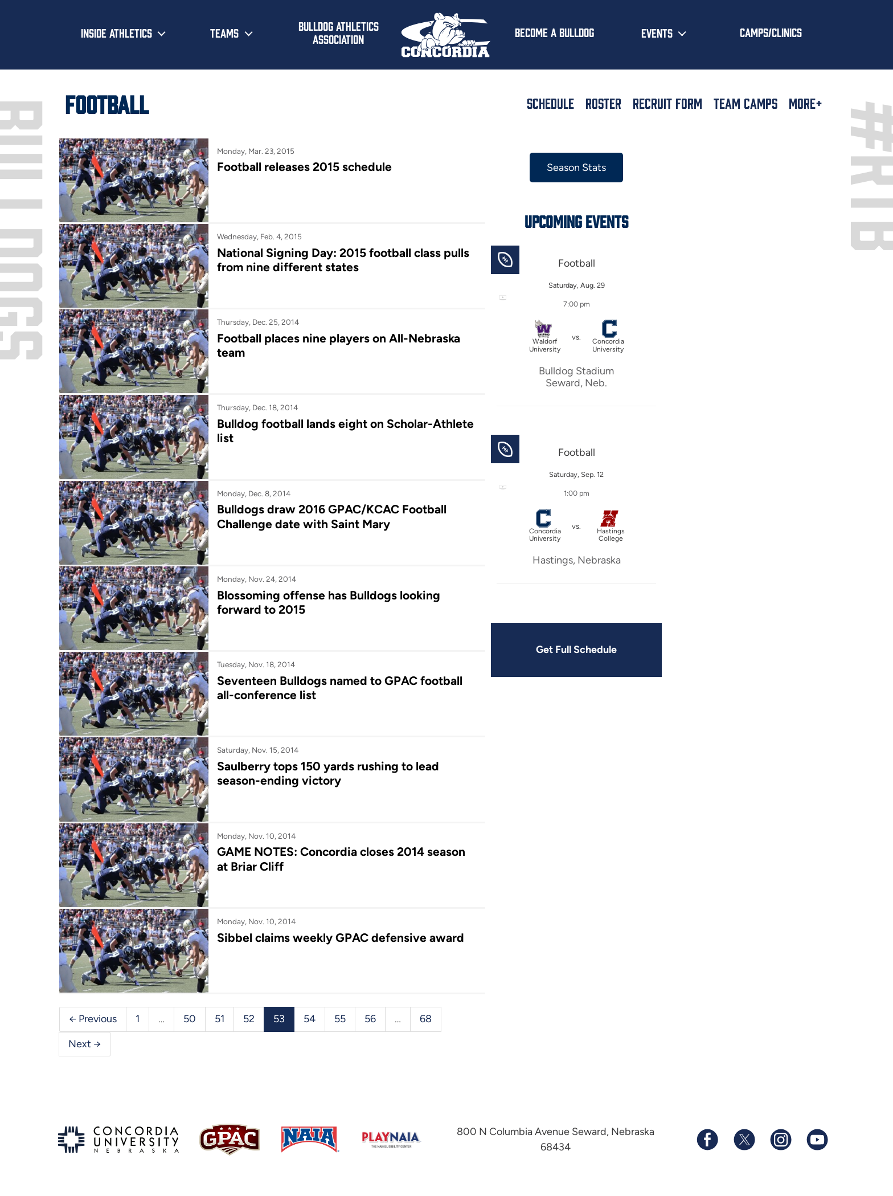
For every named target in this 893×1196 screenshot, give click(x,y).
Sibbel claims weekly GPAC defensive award (340, 937)
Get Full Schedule (576, 649)
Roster (603, 103)
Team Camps (745, 103)
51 (219, 1019)
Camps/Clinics (771, 32)
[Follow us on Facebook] (707, 1139)
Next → (84, 1044)
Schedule (550, 103)
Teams (224, 32)
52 (249, 1019)
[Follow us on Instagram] (780, 1139)
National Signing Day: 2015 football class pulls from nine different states (343, 260)
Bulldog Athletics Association (338, 32)
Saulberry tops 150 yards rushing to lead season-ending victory (328, 773)
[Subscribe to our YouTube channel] (816, 1139)
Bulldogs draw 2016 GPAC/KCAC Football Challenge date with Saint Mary (331, 516)
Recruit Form (667, 103)
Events (657, 32)
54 (310, 1019)
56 (370, 1019)
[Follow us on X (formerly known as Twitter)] (744, 1139)
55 (340, 1019)
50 (189, 1019)
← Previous (93, 1019)
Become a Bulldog (554, 32)
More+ (805, 103)
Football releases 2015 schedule (304, 167)
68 (426, 1019)
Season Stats (576, 167)
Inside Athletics (116, 32)
